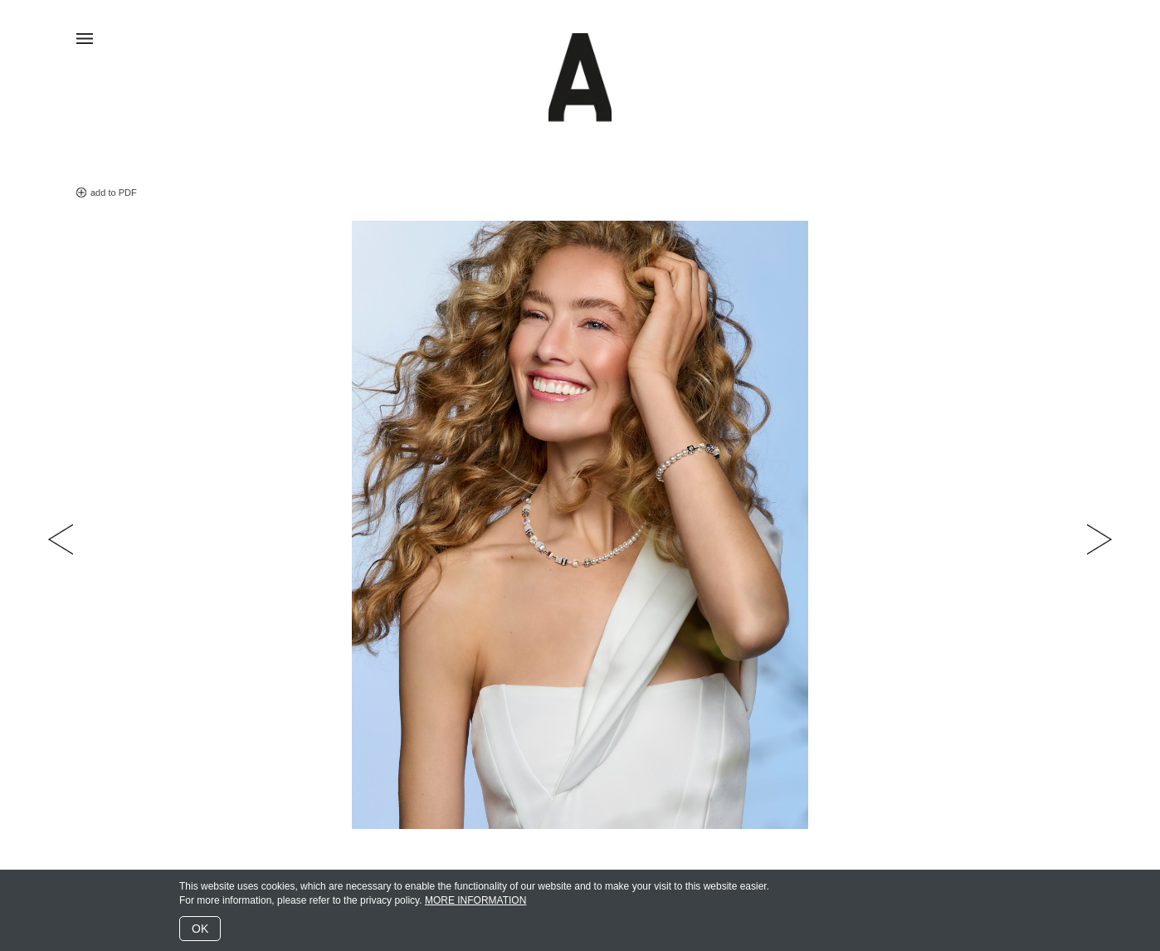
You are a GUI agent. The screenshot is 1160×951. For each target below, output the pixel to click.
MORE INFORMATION (475, 900)
